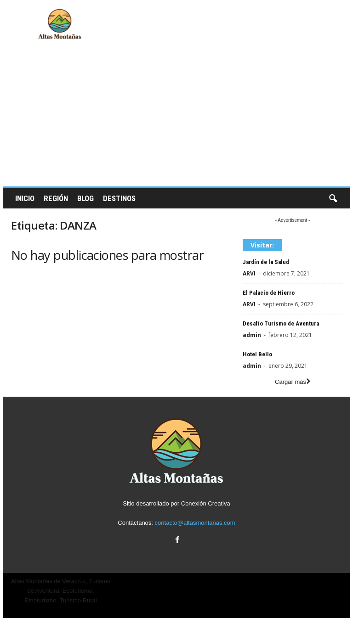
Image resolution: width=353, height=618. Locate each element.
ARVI (249, 273)
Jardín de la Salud (266, 261)
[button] (333, 199)
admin (252, 335)
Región (56, 198)
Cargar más (292, 381)
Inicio (24, 198)
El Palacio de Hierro (269, 292)
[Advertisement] (176, 117)
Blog (85, 198)
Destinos (119, 198)
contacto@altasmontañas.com (195, 522)
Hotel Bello (257, 354)
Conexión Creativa (205, 503)
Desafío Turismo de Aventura (281, 323)
